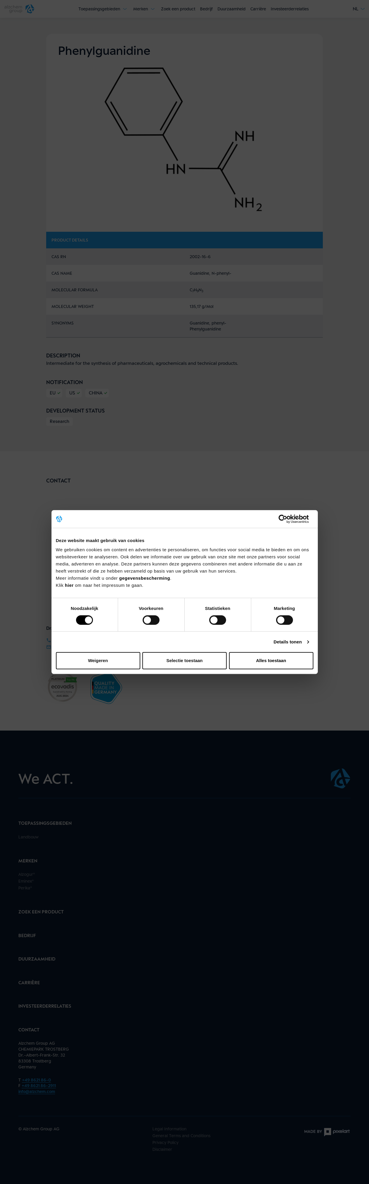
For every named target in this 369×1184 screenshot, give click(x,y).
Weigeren (98, 660)
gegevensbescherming (144, 578)
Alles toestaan (271, 660)
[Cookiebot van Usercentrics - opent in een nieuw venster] (287, 518)
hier (70, 585)
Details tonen (288, 641)
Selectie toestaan (184, 660)
